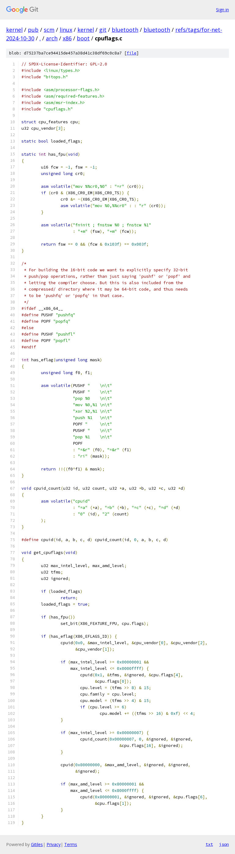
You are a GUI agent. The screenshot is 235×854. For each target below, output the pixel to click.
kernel (14, 29)
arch (52, 38)
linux (66, 29)
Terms (70, 844)
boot (83, 38)
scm (49, 29)
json (224, 844)
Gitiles (37, 844)
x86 (67, 38)
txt (209, 844)
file (131, 53)
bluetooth (125, 29)
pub (33, 29)
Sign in (222, 10)
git (102, 29)
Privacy (54, 844)
